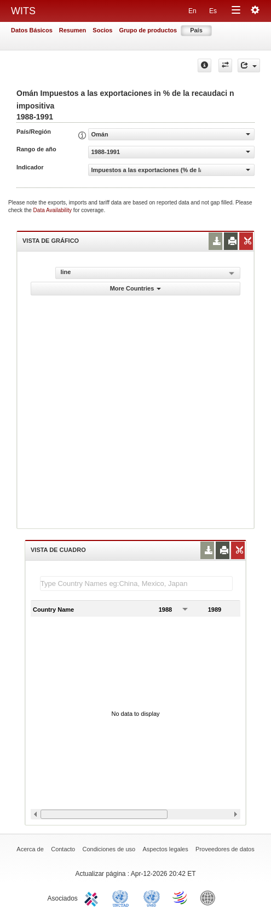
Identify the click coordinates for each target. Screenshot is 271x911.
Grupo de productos (148, 30)
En (192, 11)
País (196, 30)
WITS (23, 10)
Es (213, 11)
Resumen (73, 30)
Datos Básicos (32, 30)
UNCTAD (123, 897)
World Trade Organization (181, 897)
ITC (93, 897)
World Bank (210, 897)
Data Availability (53, 210)
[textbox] (136, 583)
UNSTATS (152, 897)
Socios (102, 30)
